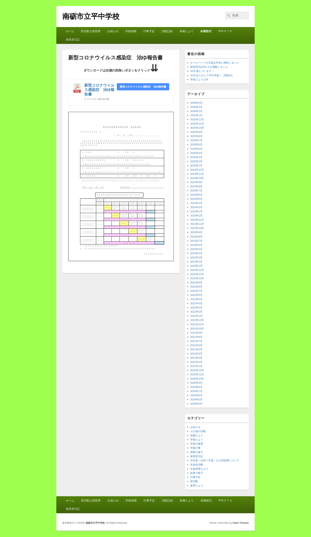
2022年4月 (196, 303)
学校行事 (195, 447)
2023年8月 (196, 236)
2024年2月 (196, 211)
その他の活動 (198, 431)
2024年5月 (196, 198)
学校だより (196, 439)
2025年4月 (196, 153)
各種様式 (205, 31)
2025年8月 (196, 136)
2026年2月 (196, 111)
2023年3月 (196, 257)
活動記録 (167, 31)
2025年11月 (197, 123)
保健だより (196, 435)
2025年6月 (196, 144)
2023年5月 (196, 249)
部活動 (194, 481)
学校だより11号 (199, 79)
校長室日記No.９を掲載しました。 (210, 66)
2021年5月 (196, 349)
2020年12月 (197, 370)
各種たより (186, 31)
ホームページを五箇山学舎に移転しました (214, 62)
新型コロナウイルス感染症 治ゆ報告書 (99, 89)
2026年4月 (196, 102)
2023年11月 (197, 223)
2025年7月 (196, 140)
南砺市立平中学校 (90, 16)
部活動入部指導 (90, 31)
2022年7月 (196, 290)
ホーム (70, 31)
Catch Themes (240, 523)
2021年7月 (196, 341)
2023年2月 (196, 261)
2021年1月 (196, 366)
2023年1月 (196, 265)
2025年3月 (196, 157)
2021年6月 (196, 345)
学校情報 (130, 31)
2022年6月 (196, 295)
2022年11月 (197, 274)
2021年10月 (197, 328)
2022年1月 (196, 315)
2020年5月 (196, 399)
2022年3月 (196, 307)
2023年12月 (197, 219)
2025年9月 (196, 131)
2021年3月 (196, 357)
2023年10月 (197, 228)
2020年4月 (196, 403)
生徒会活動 (196, 464)
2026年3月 (196, 106)
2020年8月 (196, 386)
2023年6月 (196, 244)
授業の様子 (196, 452)
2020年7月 (196, 391)
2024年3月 (196, 207)
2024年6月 (196, 194)
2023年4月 (196, 253)
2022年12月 (197, 269)
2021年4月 (196, 353)
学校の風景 (196, 443)
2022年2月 (196, 311)
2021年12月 (197, 320)
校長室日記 (73, 39)
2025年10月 (197, 127)
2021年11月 (197, 324)
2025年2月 (196, 161)
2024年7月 (196, 190)
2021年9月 (196, 332)
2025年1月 (196, 165)
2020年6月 (196, 395)
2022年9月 (196, 282)
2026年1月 (196, 115)
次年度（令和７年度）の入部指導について (214, 460)
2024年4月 (196, 203)
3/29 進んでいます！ (202, 71)
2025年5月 (196, 148)
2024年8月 (196, 186)
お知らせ (112, 31)
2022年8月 (196, 286)
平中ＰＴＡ (225, 31)
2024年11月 (197, 173)
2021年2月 (196, 361)
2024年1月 (196, 215)
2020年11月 (197, 374)
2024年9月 (196, 182)
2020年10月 (197, 378)
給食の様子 (196, 472)
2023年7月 (196, 240)
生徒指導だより (199, 468)
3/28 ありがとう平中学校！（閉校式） (212, 75)
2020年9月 (196, 382)
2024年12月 (197, 169)
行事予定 (149, 31)
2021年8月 (196, 336)
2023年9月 (196, 232)
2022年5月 (196, 299)
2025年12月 (197, 119)
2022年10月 (197, 278)
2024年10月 (197, 178)
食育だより (196, 485)
